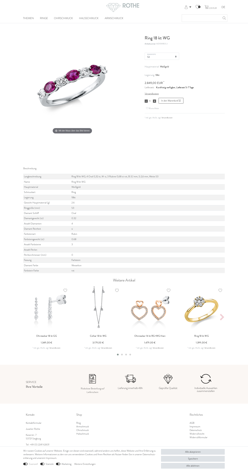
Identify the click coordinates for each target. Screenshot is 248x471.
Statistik (50, 464)
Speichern (193, 458)
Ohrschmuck (63, 18)
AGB (192, 423)
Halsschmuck (89, 18)
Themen (28, 18)
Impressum (195, 426)
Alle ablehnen (192, 465)
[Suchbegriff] (201, 18)
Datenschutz (196, 430)
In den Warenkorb (171, 100)
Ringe (44, 18)
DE (223, 7)
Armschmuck (114, 18)
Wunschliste (152, 108)
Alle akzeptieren (193, 451)
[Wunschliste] (197, 7)
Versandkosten (152, 93)
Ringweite (151, 54)
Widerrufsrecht (197, 433)
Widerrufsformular (199, 437)
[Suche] (223, 18)
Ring (78, 423)
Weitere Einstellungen (85, 464)
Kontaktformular (34, 423)
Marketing (66, 464)
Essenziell (33, 464)
